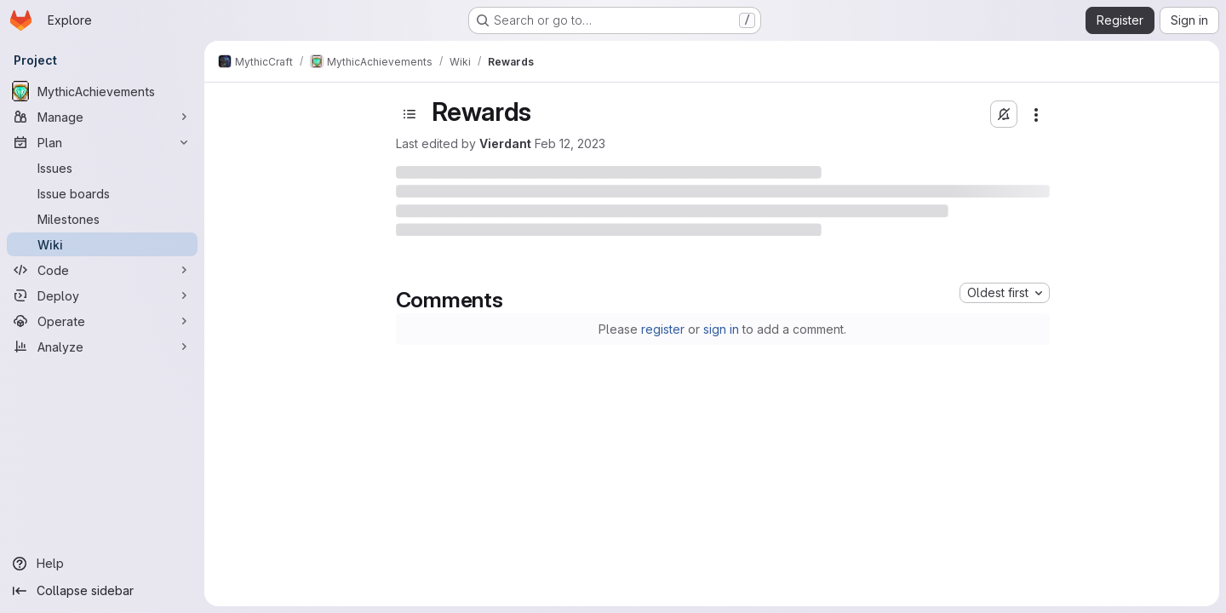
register (663, 329)
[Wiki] (102, 244)
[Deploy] (102, 295)
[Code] (102, 270)
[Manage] (102, 117)
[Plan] (102, 142)
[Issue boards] (102, 193)
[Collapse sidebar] (102, 591)
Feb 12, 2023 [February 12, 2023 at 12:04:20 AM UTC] (570, 143)
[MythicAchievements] (102, 91)
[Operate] (102, 321)
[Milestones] (102, 219)
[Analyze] (102, 346)
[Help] (102, 564)
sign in (721, 329)
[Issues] (102, 168)
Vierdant (505, 143)
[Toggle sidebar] (409, 114)
